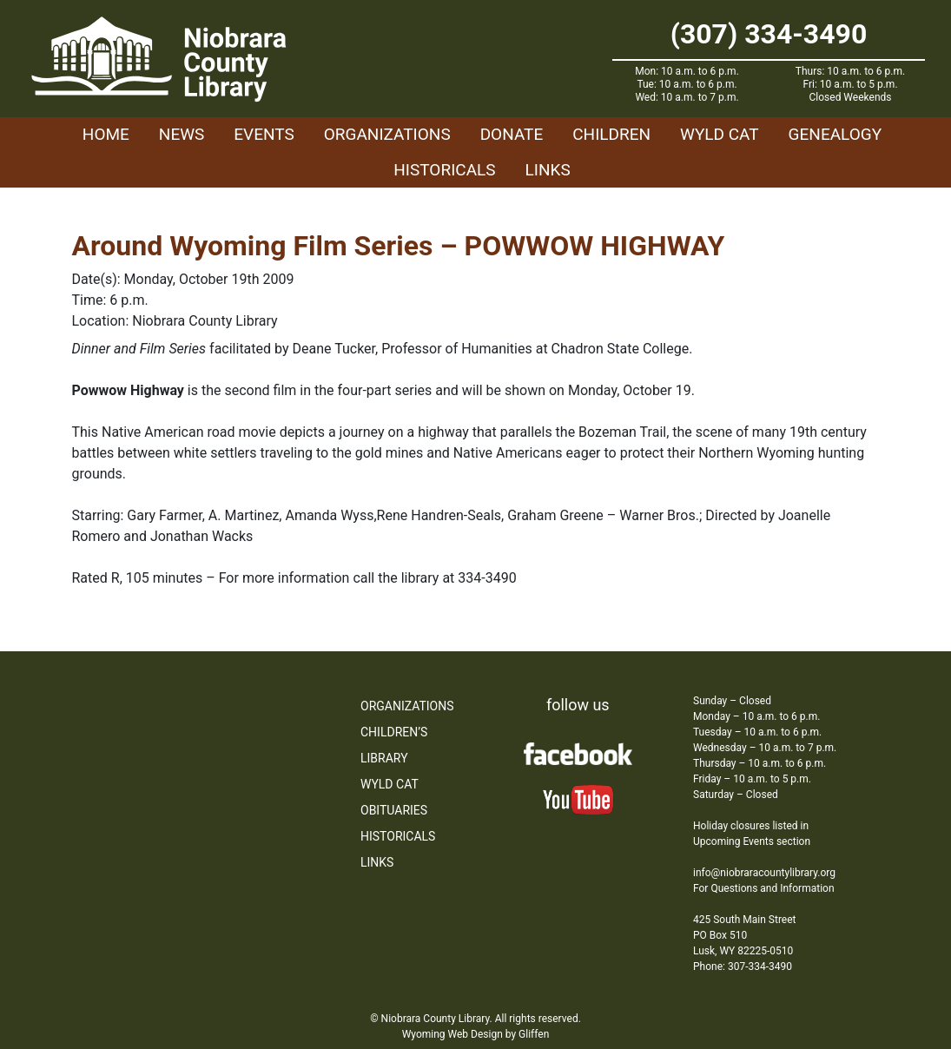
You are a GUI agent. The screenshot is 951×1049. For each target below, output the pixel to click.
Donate (512, 134)
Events (264, 134)
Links (548, 170)
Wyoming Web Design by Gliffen (476, 1034)
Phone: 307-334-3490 (742, 966)
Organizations (387, 134)
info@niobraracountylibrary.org (764, 873)
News (182, 134)
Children (611, 134)
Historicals (444, 170)
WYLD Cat (719, 134)
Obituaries (393, 810)
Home (106, 134)
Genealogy (835, 134)
